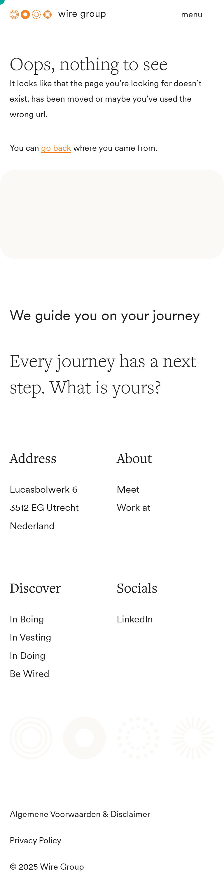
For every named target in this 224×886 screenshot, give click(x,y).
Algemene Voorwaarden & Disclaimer (80, 814)
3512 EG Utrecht (44, 507)
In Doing (28, 655)
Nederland (32, 526)
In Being (27, 619)
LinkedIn (135, 619)
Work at (133, 507)
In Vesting (30, 637)
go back (56, 148)
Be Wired (29, 673)
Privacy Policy (35, 840)
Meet (128, 489)
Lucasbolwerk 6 (44, 489)
